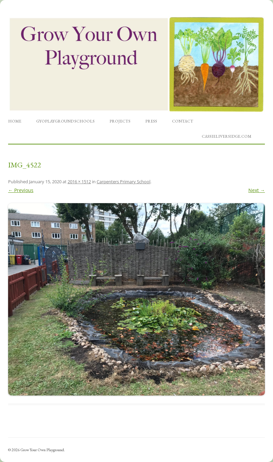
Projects (119, 121)
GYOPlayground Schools (65, 121)
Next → (256, 190)
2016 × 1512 (79, 182)
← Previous (20, 190)
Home (14, 121)
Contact (182, 121)
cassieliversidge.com (226, 136)
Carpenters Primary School (123, 182)
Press (151, 121)
